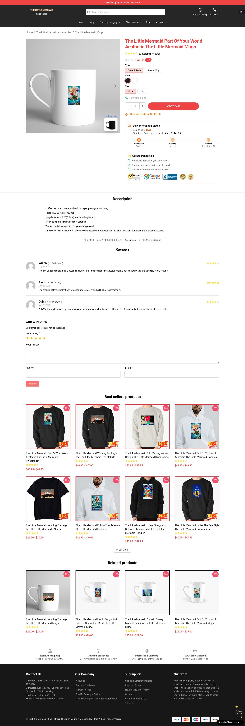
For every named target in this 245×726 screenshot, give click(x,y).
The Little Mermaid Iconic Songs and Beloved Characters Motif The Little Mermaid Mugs (96, 623)
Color (128, 75)
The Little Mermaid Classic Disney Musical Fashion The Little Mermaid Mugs (145, 623)
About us (80, 681)
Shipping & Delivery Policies (138, 681)
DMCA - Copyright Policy (88, 694)
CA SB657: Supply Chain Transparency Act (96, 698)
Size (127, 86)
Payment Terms (133, 685)
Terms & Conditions (85, 685)
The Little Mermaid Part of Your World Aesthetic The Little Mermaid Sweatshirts (47, 457)
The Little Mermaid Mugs (89, 32)
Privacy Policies (83, 689)
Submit (32, 383)
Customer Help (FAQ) (135, 698)
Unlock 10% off (239, 712)
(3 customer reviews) (149, 53)
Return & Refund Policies (137, 689)
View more (122, 550)
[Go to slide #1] (64, 140)
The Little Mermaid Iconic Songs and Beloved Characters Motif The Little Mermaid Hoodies (145, 529)
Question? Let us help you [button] (230, 722)
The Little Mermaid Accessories (53, 32)
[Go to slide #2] (81, 140)
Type (127, 65)
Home (29, 32)
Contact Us (130, 694)
